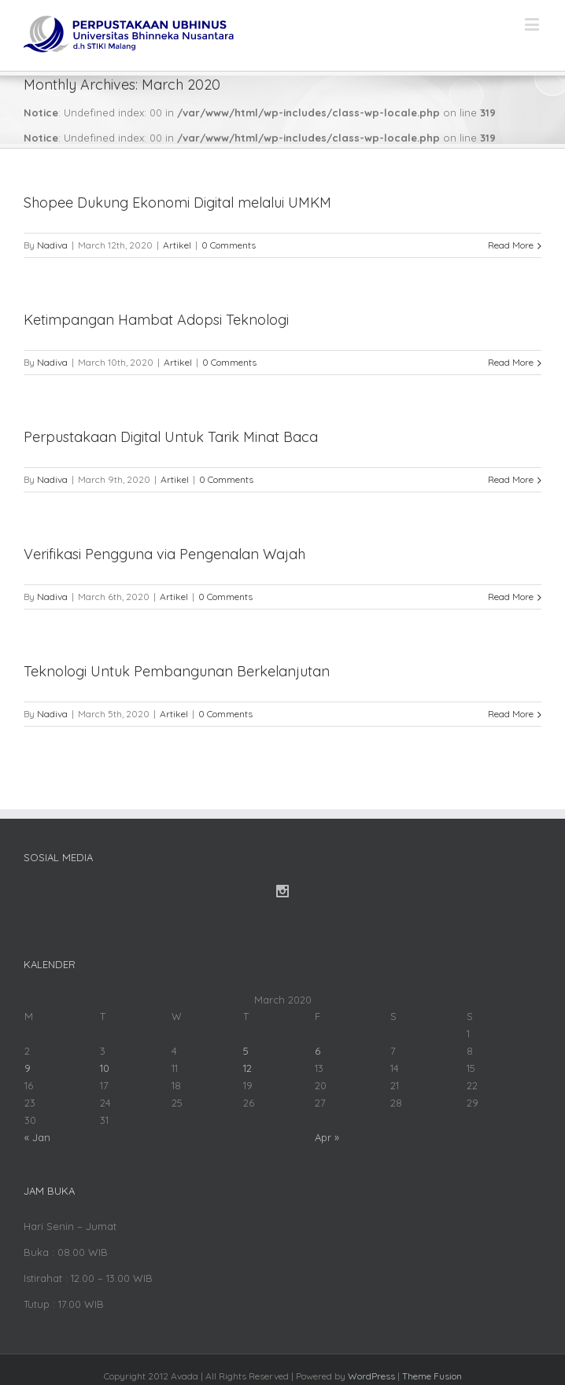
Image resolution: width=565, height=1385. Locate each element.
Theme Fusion (432, 1376)
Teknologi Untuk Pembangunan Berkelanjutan (177, 671)
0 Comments (228, 245)
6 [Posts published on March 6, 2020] (317, 1050)
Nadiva (52, 245)
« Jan (37, 1137)
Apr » (327, 1137)
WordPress (371, 1376)
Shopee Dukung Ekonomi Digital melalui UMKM (177, 202)
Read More (511, 245)
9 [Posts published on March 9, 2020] (27, 1068)
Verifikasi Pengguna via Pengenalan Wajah (164, 554)
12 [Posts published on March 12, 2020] (247, 1068)
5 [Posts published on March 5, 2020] (246, 1050)
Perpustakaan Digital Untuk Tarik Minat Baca (171, 437)
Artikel (177, 245)
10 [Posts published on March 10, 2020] (104, 1068)
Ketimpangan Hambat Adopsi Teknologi (156, 320)
